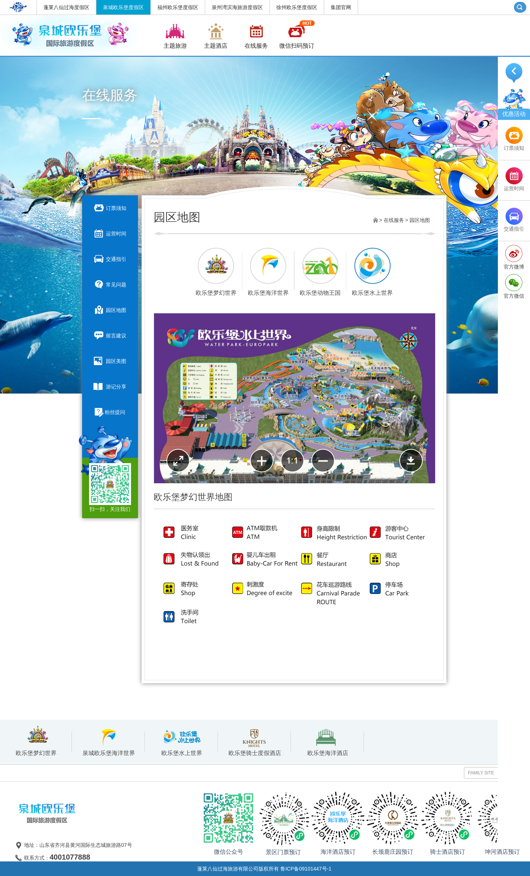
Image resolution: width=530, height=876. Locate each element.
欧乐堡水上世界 (181, 741)
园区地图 (109, 309)
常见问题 (109, 284)
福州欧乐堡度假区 (177, 7)
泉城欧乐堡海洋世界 (108, 741)
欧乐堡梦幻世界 (36, 741)
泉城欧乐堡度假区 (123, 7)
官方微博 (514, 267)
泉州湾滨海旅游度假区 (237, 7)
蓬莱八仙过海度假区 (66, 7)
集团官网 (341, 7)
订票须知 (109, 207)
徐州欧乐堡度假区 (296, 7)
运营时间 (109, 233)
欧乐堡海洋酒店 (327, 741)
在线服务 (394, 220)
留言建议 (109, 335)
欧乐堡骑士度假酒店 (254, 741)
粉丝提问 (110, 412)
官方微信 (514, 296)
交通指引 (109, 258)
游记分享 (109, 386)
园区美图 (109, 360)
